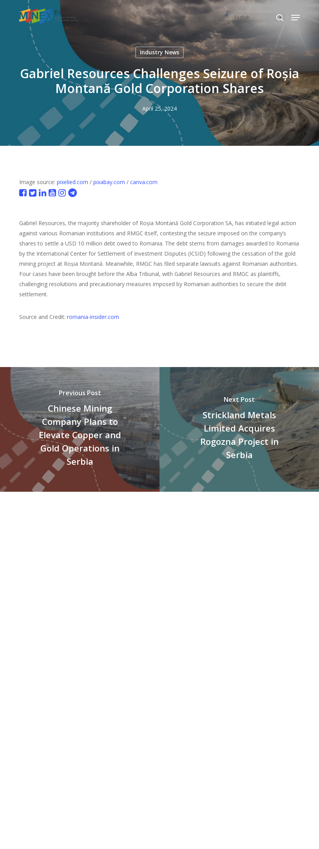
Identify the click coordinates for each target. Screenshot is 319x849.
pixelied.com (72, 182)
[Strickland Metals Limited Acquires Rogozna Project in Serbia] (239, 429)
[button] (295, 17)
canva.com (144, 182)
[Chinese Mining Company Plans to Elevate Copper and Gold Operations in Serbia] (80, 429)
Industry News (159, 52)
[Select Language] (258, 17)
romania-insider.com (93, 317)
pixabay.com (109, 182)
